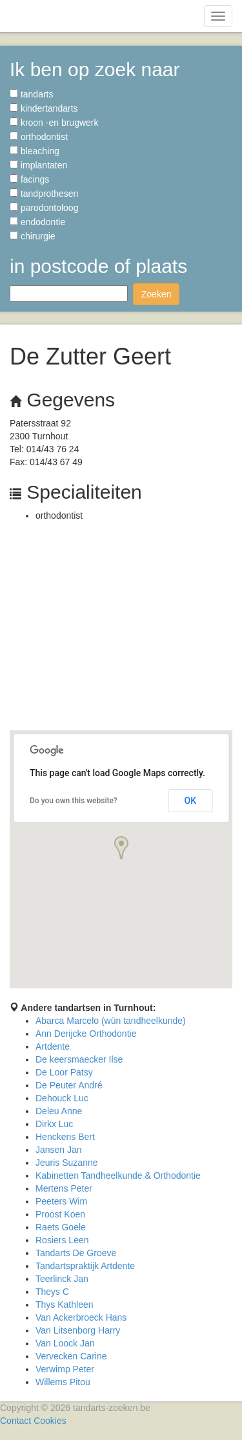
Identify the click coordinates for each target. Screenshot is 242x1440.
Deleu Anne (58, 1111)
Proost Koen (60, 1214)
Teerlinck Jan (61, 1279)
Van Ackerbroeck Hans (80, 1317)
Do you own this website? (73, 800)
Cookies (50, 1420)
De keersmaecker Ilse (79, 1059)
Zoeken (156, 294)
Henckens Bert (65, 1137)
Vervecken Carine (71, 1356)
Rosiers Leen (62, 1240)
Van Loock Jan (65, 1343)
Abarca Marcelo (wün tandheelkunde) (110, 1020)
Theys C (52, 1291)
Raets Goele (60, 1227)
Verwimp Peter (64, 1369)
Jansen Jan (58, 1150)
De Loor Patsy (64, 1072)
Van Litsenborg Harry (77, 1330)
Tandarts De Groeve (75, 1253)
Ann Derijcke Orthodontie (85, 1033)
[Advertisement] (121, 629)
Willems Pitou (62, 1382)
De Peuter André (69, 1085)
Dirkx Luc (54, 1124)
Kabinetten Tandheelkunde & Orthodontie (118, 1175)
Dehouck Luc (61, 1098)
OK (191, 800)
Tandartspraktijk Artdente (85, 1266)
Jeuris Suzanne (66, 1162)
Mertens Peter (63, 1188)
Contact (15, 1420)
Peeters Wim (61, 1201)
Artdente (52, 1046)
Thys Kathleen (64, 1304)
